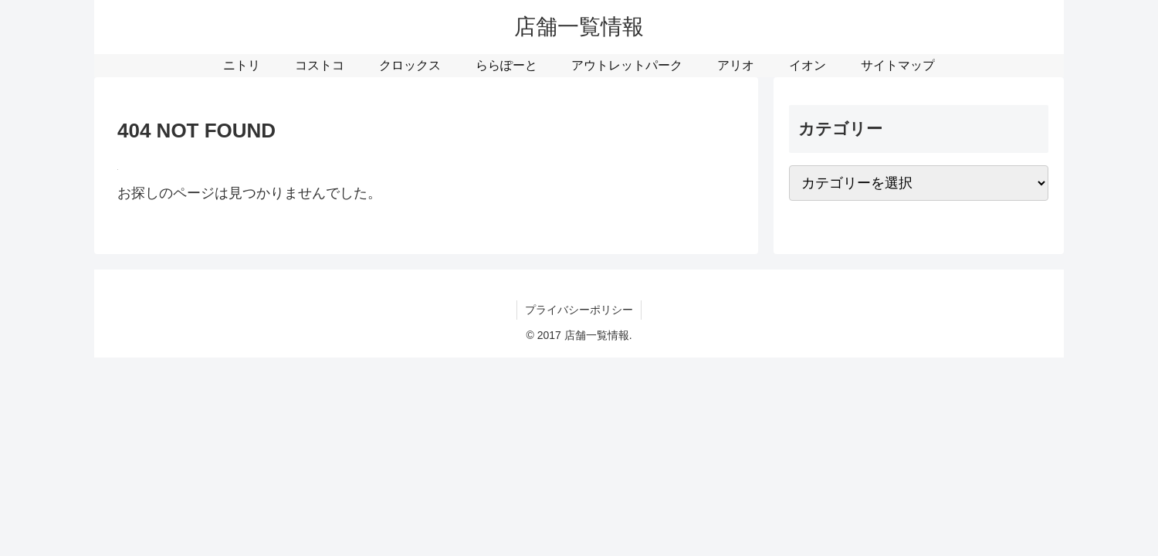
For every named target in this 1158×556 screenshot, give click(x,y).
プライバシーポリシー (579, 309)
